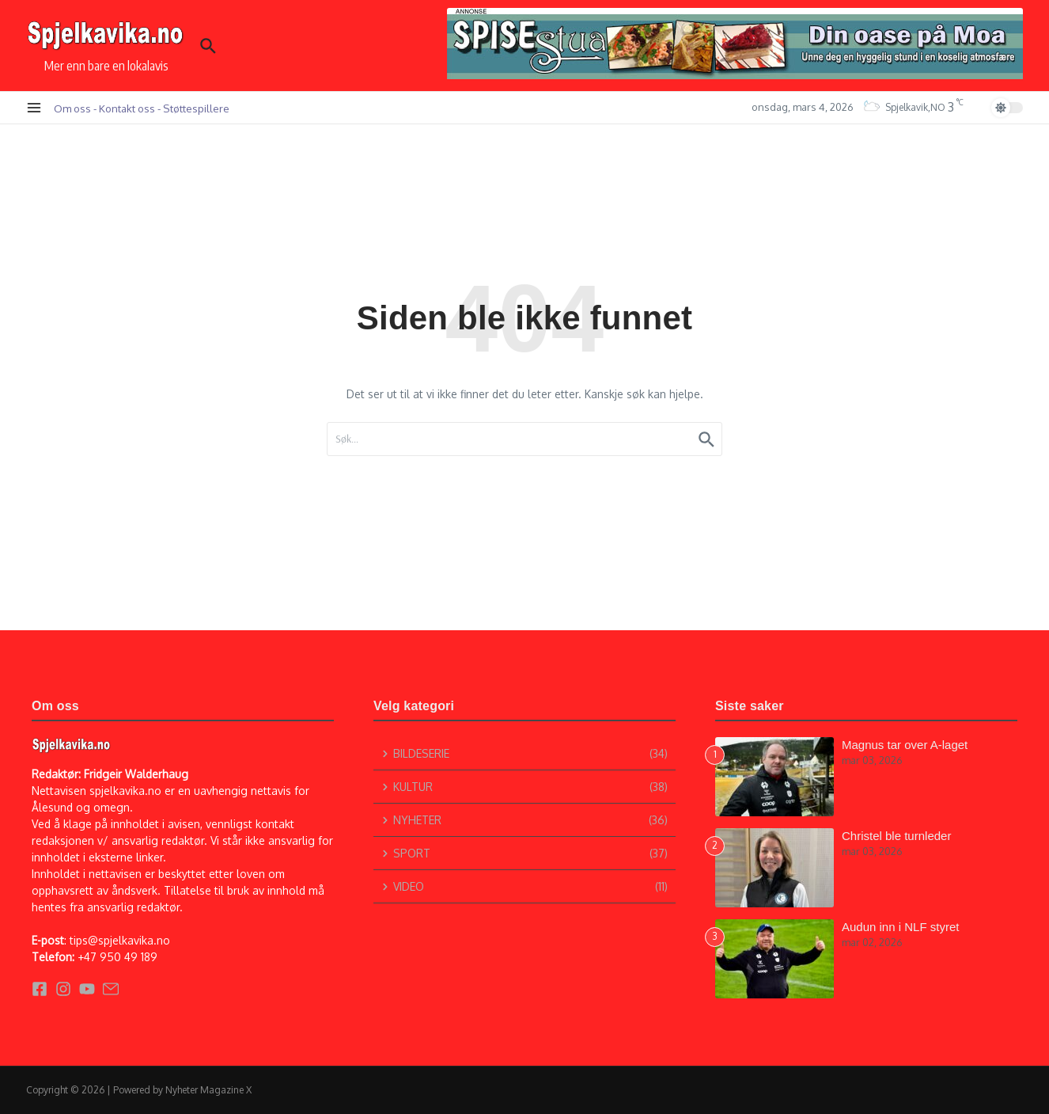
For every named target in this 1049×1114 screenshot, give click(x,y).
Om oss (72, 108)
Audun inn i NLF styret (900, 926)
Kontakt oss (127, 108)
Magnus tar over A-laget (905, 744)
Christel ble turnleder (896, 835)
